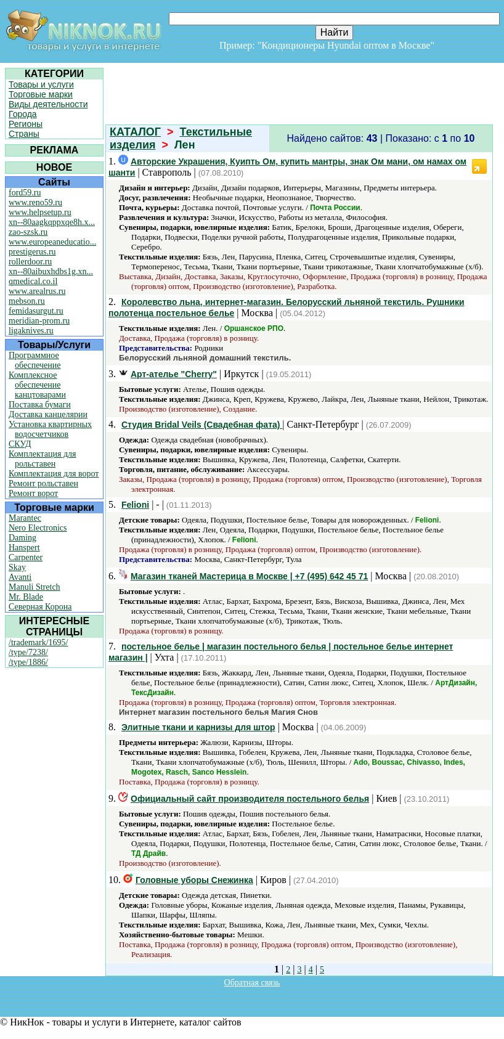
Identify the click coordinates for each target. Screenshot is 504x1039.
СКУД (20, 444)
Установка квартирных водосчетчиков (50, 429)
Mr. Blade (26, 596)
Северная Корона (40, 606)
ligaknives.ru (31, 330)
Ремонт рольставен (43, 483)
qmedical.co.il (33, 281)
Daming (22, 537)
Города (23, 114)
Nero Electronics (38, 527)
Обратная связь (252, 982)
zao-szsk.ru (28, 232)
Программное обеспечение (35, 360)
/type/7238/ (28, 652)
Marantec (25, 518)
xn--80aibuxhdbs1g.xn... (51, 271)
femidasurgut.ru (36, 311)
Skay (17, 567)
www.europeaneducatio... (52, 242)
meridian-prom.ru (39, 320)
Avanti (20, 577)
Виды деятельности (48, 104)
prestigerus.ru (32, 251)
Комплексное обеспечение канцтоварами (37, 384)
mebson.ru (27, 301)
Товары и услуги (41, 84)
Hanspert (24, 547)
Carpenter (26, 557)
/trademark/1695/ (38, 642)
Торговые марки (41, 94)
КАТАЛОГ (135, 132)
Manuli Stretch (34, 587)
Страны (24, 134)
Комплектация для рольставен (42, 458)
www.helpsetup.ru (40, 212)
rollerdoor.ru (30, 261)
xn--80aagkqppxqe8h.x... (52, 222)
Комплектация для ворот (54, 473)
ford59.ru (25, 192)
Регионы (26, 124)
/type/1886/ (28, 662)
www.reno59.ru (35, 202)
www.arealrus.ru (37, 291)
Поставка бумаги (40, 404)
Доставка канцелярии (48, 414)
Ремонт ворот (33, 493)
